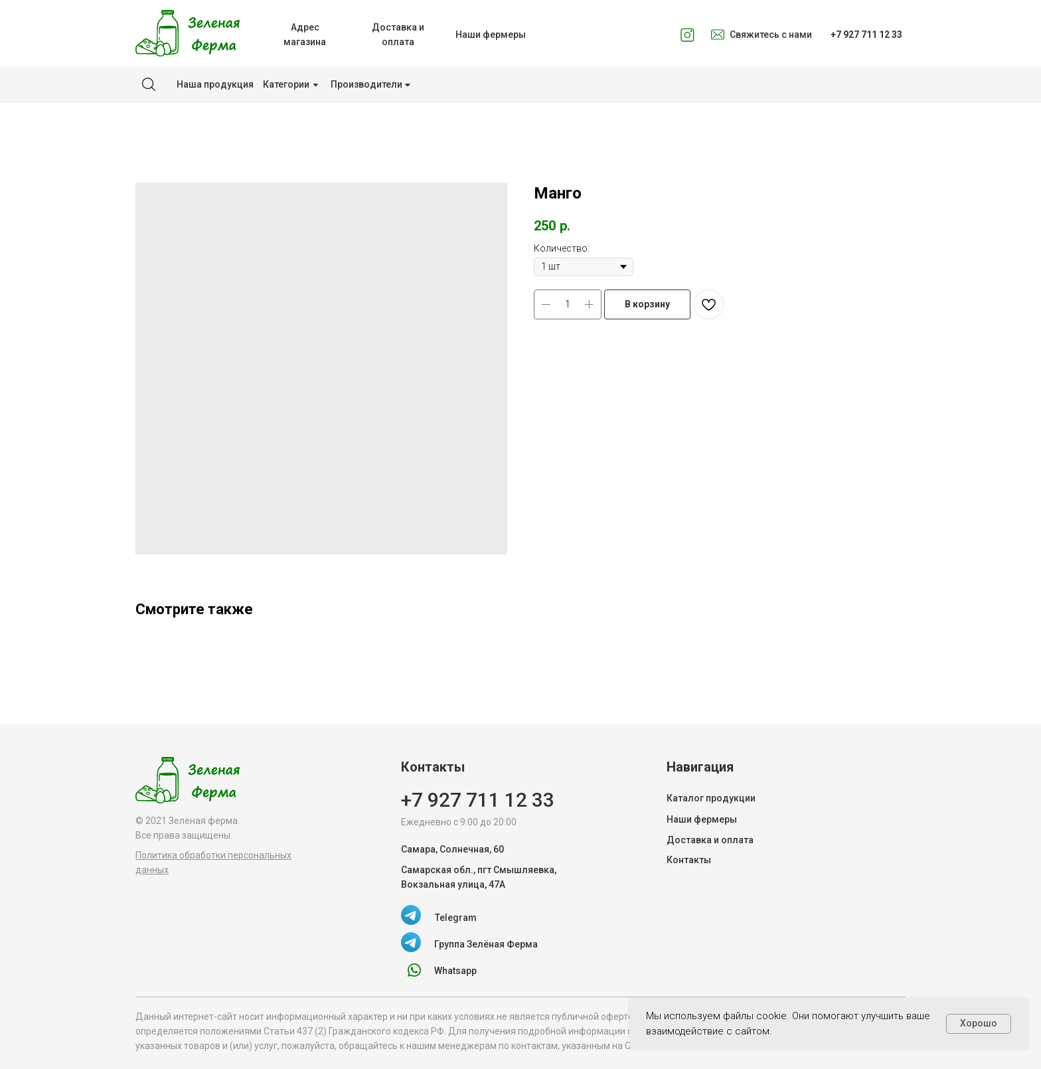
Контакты (689, 860)
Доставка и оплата (710, 840)
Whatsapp (455, 970)
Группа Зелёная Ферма (486, 944)
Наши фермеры (702, 819)
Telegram (456, 917)
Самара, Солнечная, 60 (452, 849)
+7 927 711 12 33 (477, 799)
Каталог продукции (711, 798)
